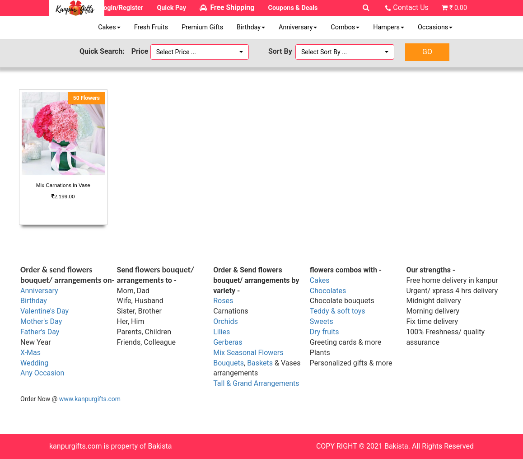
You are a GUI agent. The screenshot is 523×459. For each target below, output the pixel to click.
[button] (199, 52)
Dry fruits (324, 332)
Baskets (260, 363)
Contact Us (411, 7)
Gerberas (227, 342)
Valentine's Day (44, 311)
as (37, 352)
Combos (345, 27)
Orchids (225, 321)
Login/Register (121, 8)
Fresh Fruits (151, 27)
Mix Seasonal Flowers (248, 352)
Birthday (251, 27)
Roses (223, 300)
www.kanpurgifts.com (90, 399)
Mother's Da (39, 321)
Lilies (221, 332)
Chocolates (328, 290)
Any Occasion (42, 373)
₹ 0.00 (458, 8)
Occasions (435, 27)
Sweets (321, 321)
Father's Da (38, 332)
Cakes (109, 27)
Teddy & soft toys (337, 311)
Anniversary (298, 27)
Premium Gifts (202, 27)
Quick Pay (171, 8)
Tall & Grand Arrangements (256, 383)
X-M (26, 352)
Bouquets (228, 363)
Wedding (34, 363)
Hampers (388, 27)
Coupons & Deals (293, 8)
